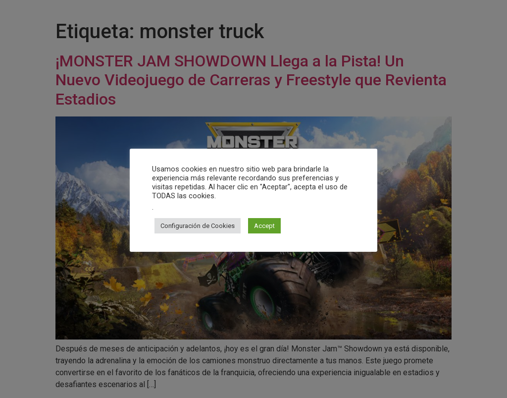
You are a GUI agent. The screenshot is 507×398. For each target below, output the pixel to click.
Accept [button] (264, 225)
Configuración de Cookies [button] (197, 225)
